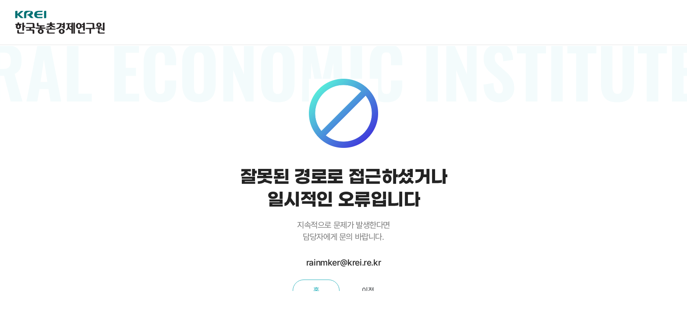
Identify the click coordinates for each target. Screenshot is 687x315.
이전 (368, 290)
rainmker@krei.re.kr (343, 262)
